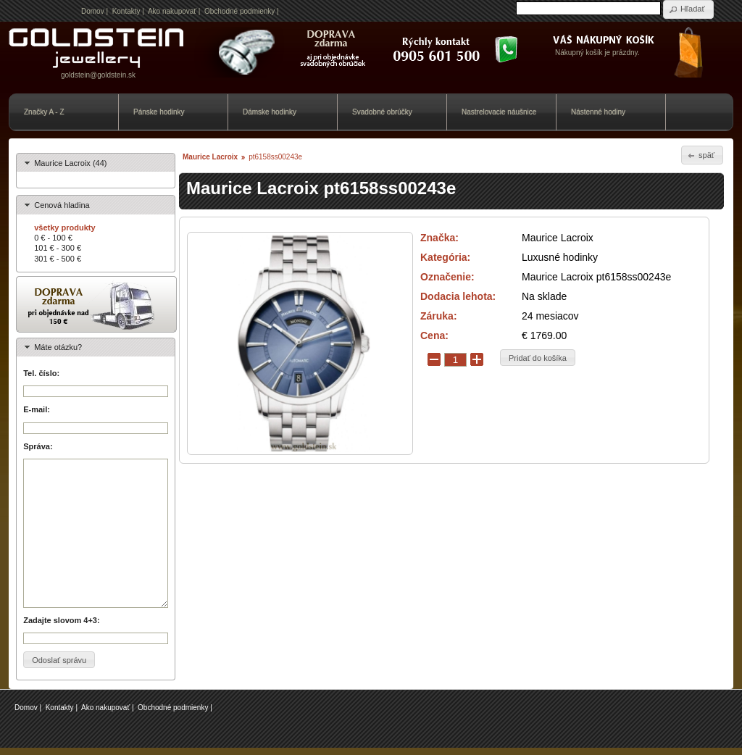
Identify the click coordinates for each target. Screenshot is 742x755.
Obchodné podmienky (239, 11)
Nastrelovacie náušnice (499, 112)
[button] (688, 9)
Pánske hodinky (159, 112)
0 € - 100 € (53, 237)
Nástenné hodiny (598, 112)
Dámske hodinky (269, 112)
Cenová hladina (61, 205)
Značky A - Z (44, 112)
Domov (92, 11)
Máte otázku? (58, 347)
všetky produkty (64, 227)
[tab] (95, 162)
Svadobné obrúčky (382, 112)
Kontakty (126, 11)
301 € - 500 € (57, 258)
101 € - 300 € (57, 247)
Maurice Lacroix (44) (70, 163)
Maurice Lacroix (210, 157)
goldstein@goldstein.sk (98, 75)
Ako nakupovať (172, 11)
